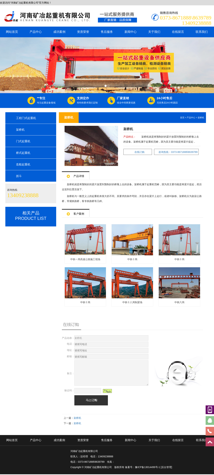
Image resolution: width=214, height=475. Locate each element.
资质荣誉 (83, 32)
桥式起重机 (23, 152)
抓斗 (19, 176)
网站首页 (12, 32)
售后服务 (107, 32)
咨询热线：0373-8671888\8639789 (178, 152)
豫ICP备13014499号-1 (147, 467)
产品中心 (36, 32)
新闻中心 (130, 32)
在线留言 (178, 32)
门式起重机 (23, 141)
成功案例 (59, 32)
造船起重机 (23, 164)
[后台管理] (166, 467)
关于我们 (154, 32)
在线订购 (139, 152)
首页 (182, 117)
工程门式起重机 (26, 118)
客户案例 (75, 212)
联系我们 (202, 32)
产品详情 (75, 175)
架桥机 (20, 129)
